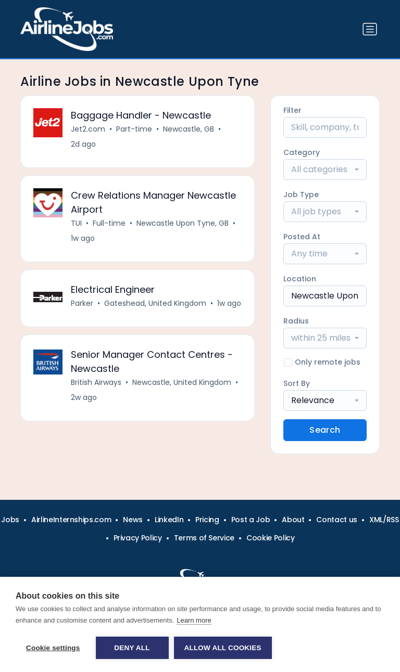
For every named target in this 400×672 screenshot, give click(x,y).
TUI (76, 223)
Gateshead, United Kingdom (155, 303)
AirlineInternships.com (71, 519)
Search (324, 430)
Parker (82, 303)
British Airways (96, 382)
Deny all (131, 648)
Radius (296, 321)
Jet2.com (88, 129)
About (293, 519)
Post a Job (250, 519)
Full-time (109, 223)
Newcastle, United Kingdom (181, 382)
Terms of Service (204, 538)
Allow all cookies (222, 648)
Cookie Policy (270, 538)
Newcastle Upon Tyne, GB (182, 223)
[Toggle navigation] (370, 29)
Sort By (296, 383)
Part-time (134, 129)
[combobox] (325, 169)
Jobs (10, 519)
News (133, 519)
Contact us (336, 519)
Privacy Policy (138, 538)
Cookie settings (53, 648)
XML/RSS (384, 519)
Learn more (194, 620)
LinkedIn (169, 519)
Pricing (207, 519)
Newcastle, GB (188, 129)
